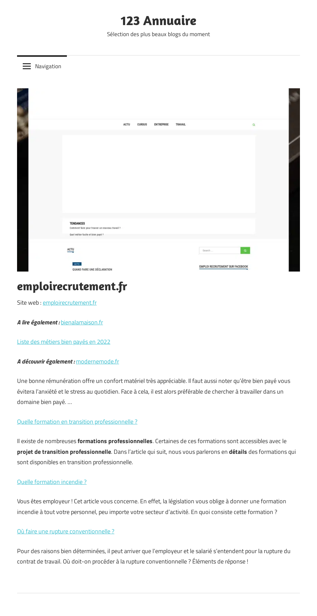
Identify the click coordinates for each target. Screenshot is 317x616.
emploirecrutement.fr (70, 302)
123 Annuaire (158, 20)
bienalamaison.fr (82, 322)
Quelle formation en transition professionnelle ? (77, 421)
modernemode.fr (97, 361)
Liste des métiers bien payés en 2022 (63, 341)
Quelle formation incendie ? (52, 481)
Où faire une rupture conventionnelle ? (65, 531)
